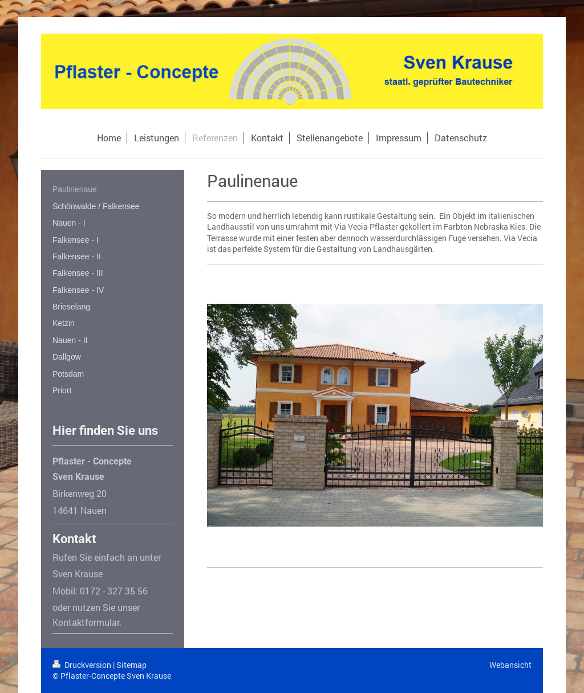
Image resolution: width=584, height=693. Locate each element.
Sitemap (131, 664)
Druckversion (82, 664)
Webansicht (510, 664)
